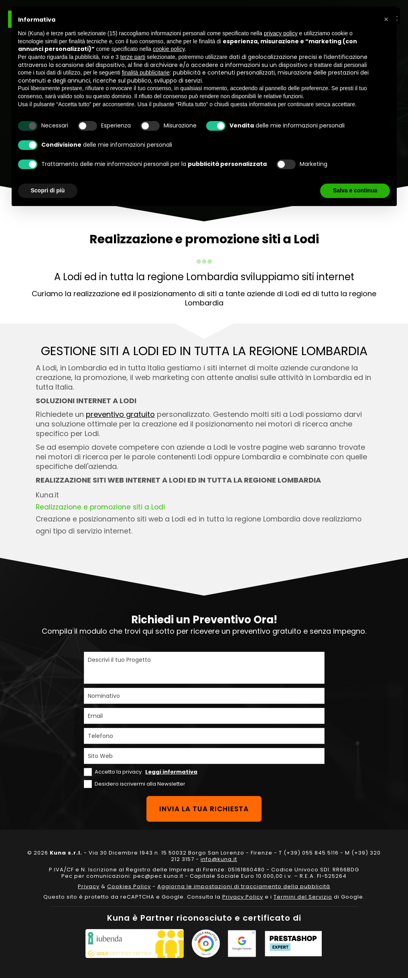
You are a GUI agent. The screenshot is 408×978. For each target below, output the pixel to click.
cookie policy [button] (169, 49)
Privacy (88, 886)
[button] (386, 19)
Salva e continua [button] (355, 190)
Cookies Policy (129, 886)
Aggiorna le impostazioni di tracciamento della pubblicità (243, 886)
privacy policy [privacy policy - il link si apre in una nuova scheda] (281, 33)
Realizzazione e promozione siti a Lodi (100, 507)
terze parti (132, 57)
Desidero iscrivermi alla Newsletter (140, 784)
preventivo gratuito (120, 414)
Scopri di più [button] (48, 190)
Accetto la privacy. (146, 772)
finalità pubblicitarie (146, 72)
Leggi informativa (171, 772)
